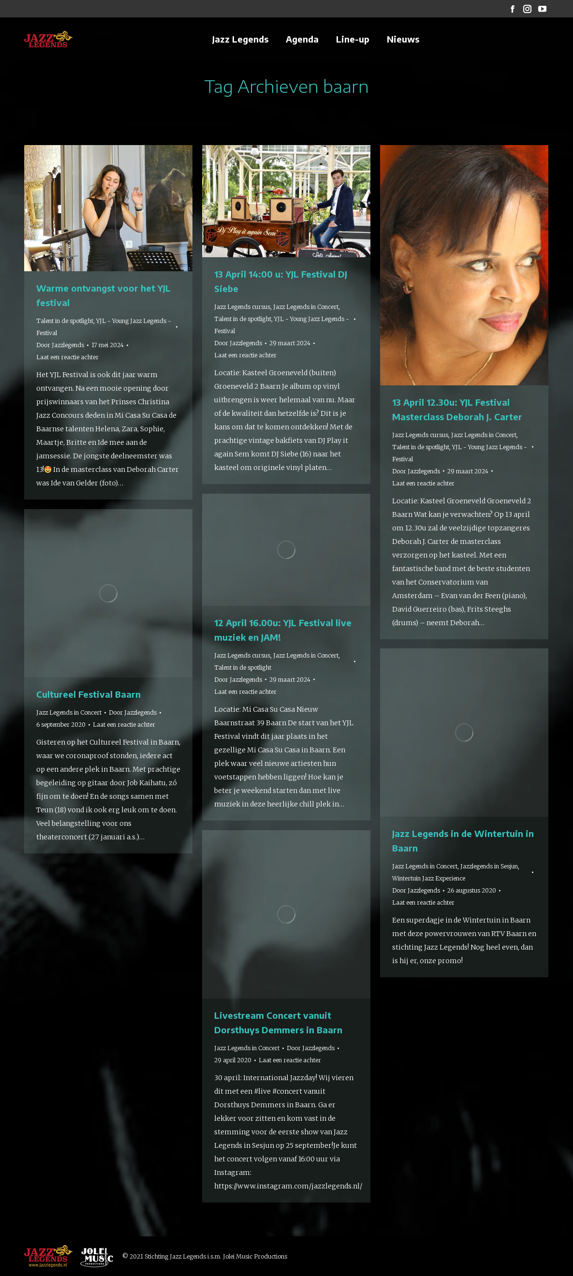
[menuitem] (240, 39)
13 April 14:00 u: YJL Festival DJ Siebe (280, 281)
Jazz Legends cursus (242, 306)
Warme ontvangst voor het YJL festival (103, 295)
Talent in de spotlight (64, 320)
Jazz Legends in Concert (305, 306)
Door (60, 345)
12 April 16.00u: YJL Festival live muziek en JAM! (283, 630)
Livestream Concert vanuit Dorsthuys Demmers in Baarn (278, 1022)
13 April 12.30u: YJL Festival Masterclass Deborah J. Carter (457, 409)
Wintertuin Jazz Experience (428, 878)
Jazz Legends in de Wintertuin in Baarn (463, 840)
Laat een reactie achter (67, 357)
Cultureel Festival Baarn (88, 694)
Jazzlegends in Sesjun (489, 866)
